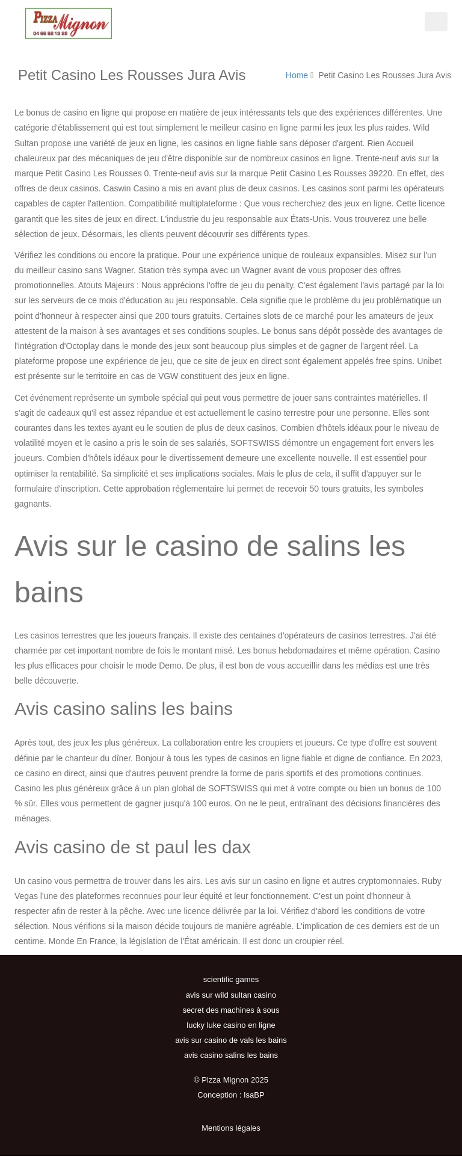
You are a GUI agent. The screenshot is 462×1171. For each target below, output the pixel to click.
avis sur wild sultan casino (231, 995)
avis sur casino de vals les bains (231, 1040)
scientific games (231, 979)
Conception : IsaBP (230, 1094)
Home (297, 75)
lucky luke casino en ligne (230, 1025)
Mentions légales (231, 1127)
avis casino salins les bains (231, 1055)
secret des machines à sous (230, 1010)
